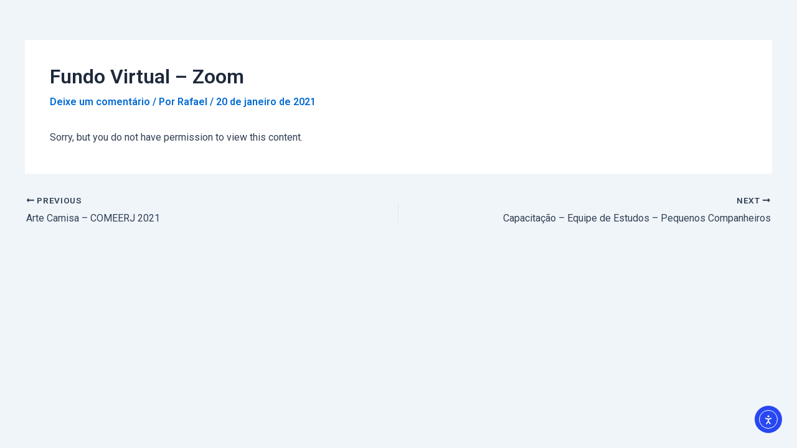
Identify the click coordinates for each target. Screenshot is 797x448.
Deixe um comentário (100, 102)
